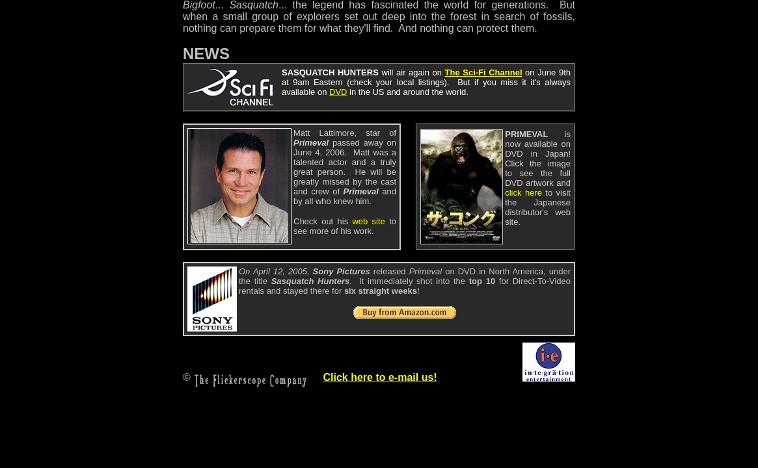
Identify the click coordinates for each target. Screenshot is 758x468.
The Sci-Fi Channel (483, 72)
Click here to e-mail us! (380, 377)
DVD (338, 92)
